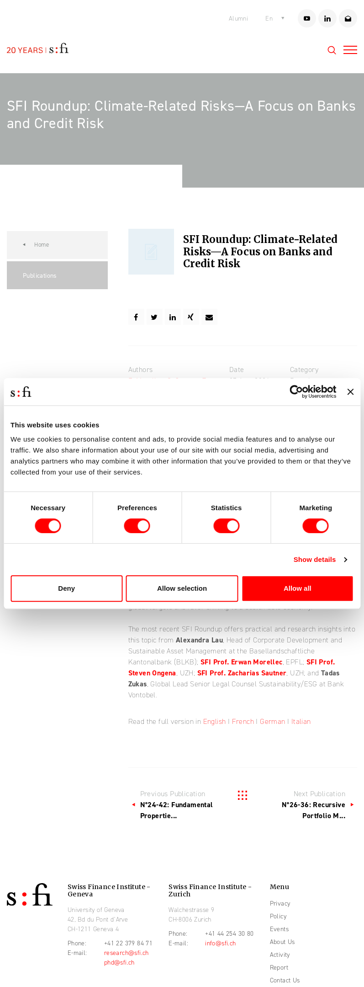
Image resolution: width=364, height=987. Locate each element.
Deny (66, 588)
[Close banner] (350, 391)
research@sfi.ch (126, 953)
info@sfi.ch (220, 943)
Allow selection (182, 588)
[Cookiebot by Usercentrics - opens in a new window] (297, 392)
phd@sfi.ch (119, 962)
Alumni (238, 18)
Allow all (297, 588)
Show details (315, 559)
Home (41, 244)
